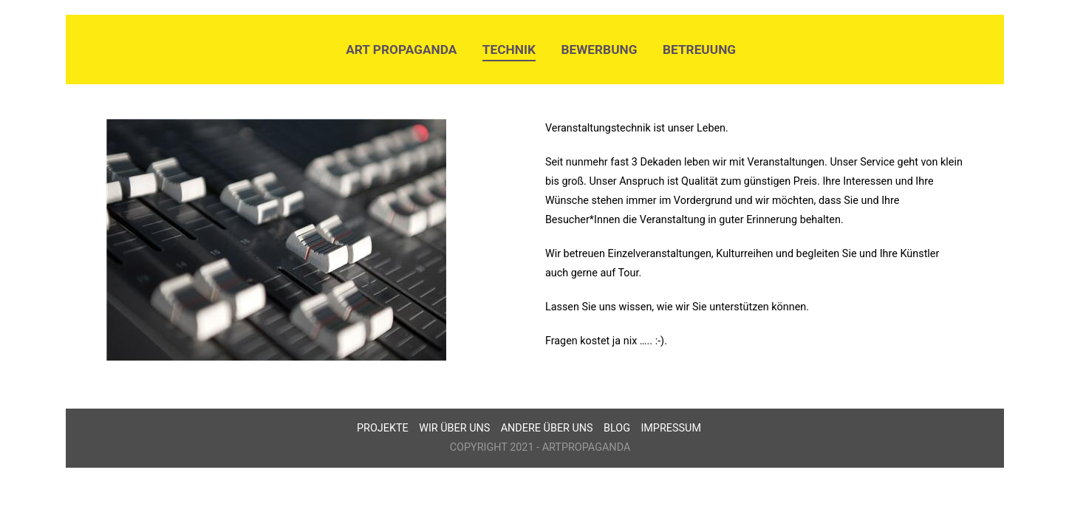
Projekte (383, 428)
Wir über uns (454, 428)
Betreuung (699, 49)
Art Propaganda (401, 49)
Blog (617, 428)
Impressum (671, 428)
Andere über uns (547, 428)
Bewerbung (599, 49)
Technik (509, 49)
